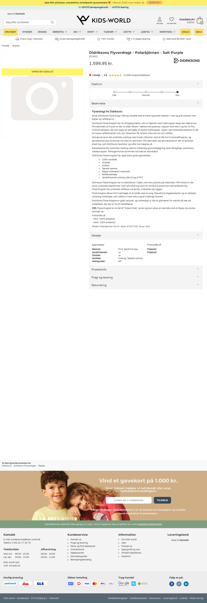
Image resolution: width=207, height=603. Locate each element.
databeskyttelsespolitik (150, 524)
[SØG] (52, 22)
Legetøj (147, 32)
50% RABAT (10, 32)
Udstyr (129, 32)
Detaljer (96, 235)
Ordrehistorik (77, 549)
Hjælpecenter (77, 553)
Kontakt (9, 534)
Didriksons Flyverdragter (25, 466)
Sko (77, 32)
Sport (92, 32)
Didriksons (6, 466)
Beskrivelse (98, 103)
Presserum (126, 546)
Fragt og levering (102, 277)
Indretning (167, 32)
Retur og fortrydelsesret (83, 546)
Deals (199, 32)
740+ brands (105, 39)
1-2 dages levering (138, 39)
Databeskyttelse (138, 598)
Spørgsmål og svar (130, 549)
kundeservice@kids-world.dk (25, 539)
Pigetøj (41, 466)
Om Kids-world (129, 539)
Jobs (123, 543)
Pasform (97, 84)
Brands (42, 32)
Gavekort (126, 556)
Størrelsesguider (79, 556)
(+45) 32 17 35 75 (21, 543)
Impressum (155, 598)
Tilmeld (162, 500)
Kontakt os (76, 539)
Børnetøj (60, 32)
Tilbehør (110, 32)
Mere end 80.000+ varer (176, 39)
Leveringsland (170, 598)
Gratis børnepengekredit (70, 39)
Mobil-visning (196, 598)
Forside (5, 46)
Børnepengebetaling (81, 559)
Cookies (184, 598)
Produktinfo (99, 269)
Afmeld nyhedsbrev (131, 553)
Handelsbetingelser (118, 598)
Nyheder (27, 32)
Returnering (99, 285)
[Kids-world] (103, 20)
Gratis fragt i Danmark (29, 39)
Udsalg (185, 32)
